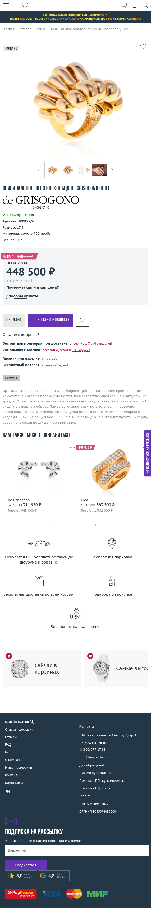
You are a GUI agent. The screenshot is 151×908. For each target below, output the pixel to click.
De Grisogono (19, 500)
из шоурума (81, 350)
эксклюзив (11, 378)
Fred (84, 500)
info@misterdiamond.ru (98, 757)
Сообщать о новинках (51, 320)
